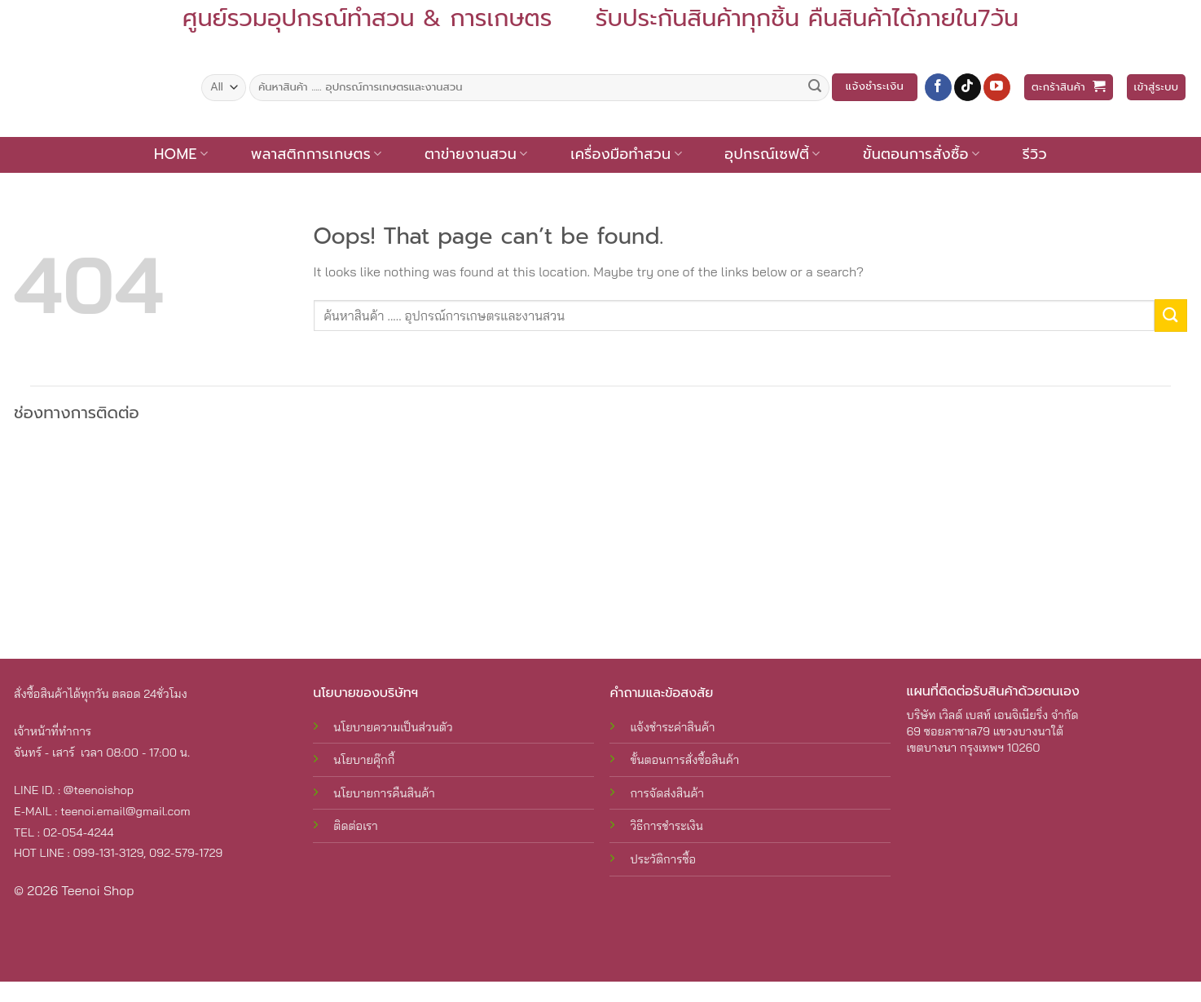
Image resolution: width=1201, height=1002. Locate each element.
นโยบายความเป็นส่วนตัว (392, 727)
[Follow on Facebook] (938, 87)
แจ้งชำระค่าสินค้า (672, 727)
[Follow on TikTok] (967, 87)
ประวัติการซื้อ (663, 859)
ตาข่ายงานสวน (476, 154)
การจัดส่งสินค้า (666, 793)
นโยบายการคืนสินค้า (383, 793)
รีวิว (1035, 154)
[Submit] (815, 87)
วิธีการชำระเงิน (666, 826)
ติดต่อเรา (355, 826)
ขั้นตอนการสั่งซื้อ (921, 154)
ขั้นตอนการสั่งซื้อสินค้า (684, 760)
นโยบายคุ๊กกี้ (363, 760)
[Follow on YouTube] (996, 87)
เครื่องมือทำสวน (626, 154)
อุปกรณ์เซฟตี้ (772, 154)
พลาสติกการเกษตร (316, 154)
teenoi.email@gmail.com (125, 811)
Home (181, 154)
